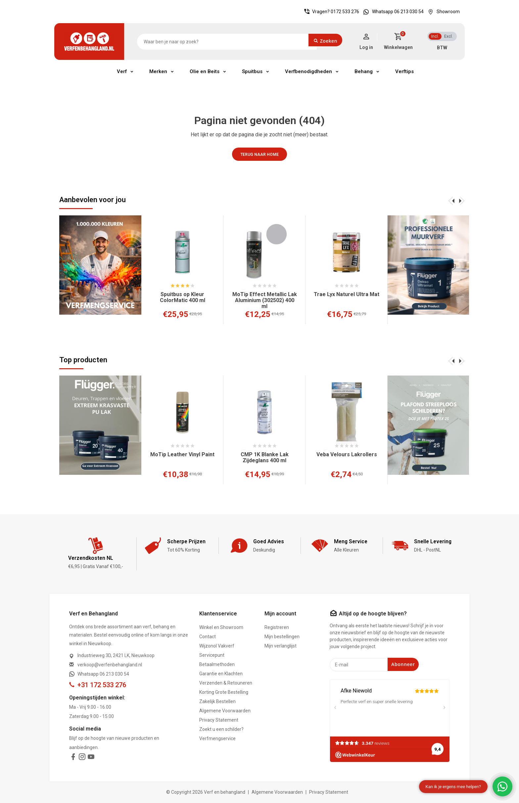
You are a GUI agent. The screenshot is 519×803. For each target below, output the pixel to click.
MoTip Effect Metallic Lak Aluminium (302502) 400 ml (264, 300)
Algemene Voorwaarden (225, 710)
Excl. (448, 36)
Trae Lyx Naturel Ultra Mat (346, 294)
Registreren (276, 627)
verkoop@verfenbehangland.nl (109, 664)
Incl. (435, 36)
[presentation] (451, 200)
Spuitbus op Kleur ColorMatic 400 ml (182, 297)
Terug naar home (259, 154)
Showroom (442, 11)
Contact (207, 636)
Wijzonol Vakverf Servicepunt (216, 650)
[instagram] (82, 758)
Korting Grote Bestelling (223, 692)
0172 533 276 (345, 11)
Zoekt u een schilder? (221, 729)
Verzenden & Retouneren (225, 683)
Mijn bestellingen (282, 636)
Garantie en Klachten (221, 673)
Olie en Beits (204, 71)
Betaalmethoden (217, 664)
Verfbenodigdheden (308, 71)
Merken (158, 71)
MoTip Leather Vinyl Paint (182, 455)
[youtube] (91, 758)
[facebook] (73, 758)
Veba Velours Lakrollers (346, 455)
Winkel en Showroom (221, 627)
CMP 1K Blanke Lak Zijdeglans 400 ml (265, 458)
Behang (363, 71)
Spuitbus (252, 71)
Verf (122, 71)
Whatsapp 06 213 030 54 (392, 11)
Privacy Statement (218, 720)
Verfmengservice (217, 738)
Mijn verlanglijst (280, 645)
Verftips (404, 71)
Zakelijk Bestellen (217, 701)
